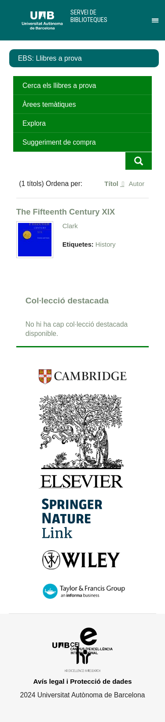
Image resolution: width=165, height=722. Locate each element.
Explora (34, 123)
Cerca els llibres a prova (59, 85)
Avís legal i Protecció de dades (82, 681)
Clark (70, 226)
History (105, 244)
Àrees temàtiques (49, 104)
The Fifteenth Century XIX (65, 211)
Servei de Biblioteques (88, 16)
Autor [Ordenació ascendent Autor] (136, 183)
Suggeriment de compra (59, 142)
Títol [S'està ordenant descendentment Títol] (112, 183)
